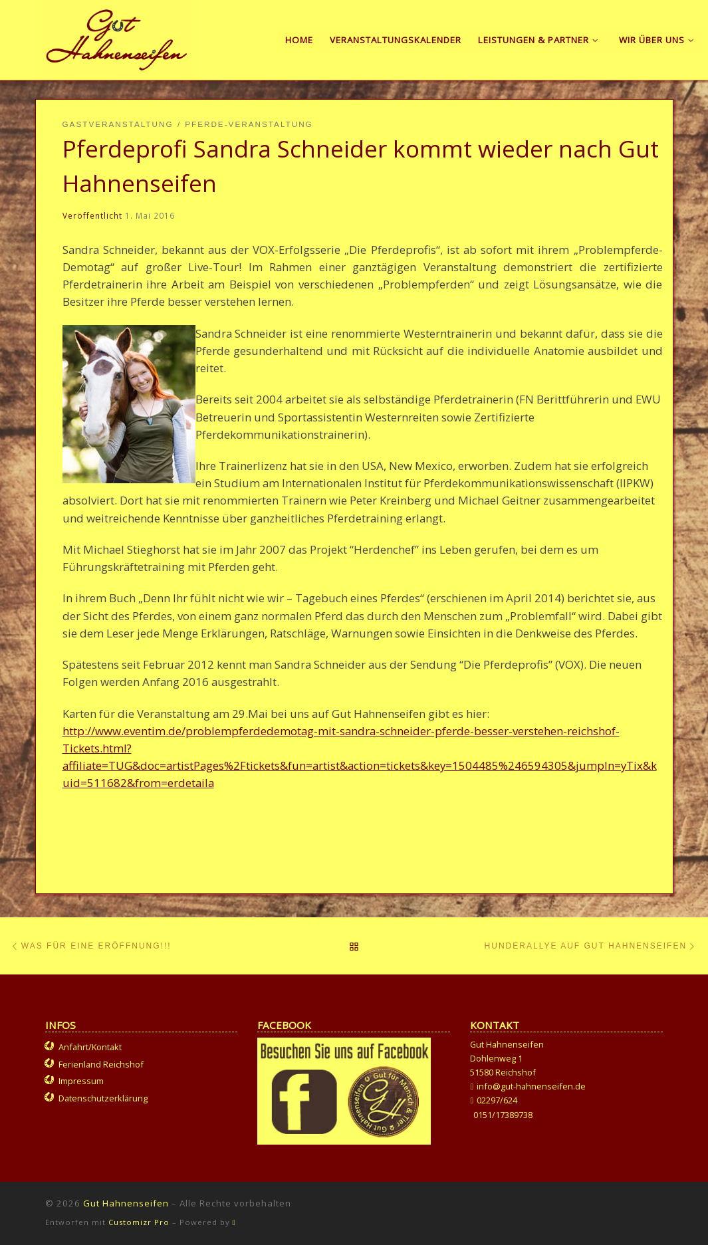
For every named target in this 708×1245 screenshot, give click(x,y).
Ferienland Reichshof (101, 1064)
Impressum (81, 1081)
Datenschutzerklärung (103, 1098)
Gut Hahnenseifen (126, 1203)
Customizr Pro (139, 1222)
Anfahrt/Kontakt (90, 1047)
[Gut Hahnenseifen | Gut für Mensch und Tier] (116, 37)
